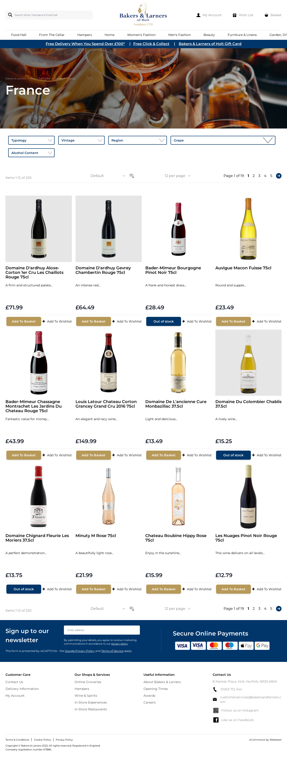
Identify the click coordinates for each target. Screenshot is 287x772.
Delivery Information (22, 689)
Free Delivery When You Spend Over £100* (85, 44)
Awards (149, 696)
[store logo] (144, 15)
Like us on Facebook (233, 720)
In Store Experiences (91, 702)
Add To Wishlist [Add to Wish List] (57, 321)
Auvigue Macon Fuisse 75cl (243, 268)
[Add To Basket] (23, 321)
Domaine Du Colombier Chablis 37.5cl (248, 404)
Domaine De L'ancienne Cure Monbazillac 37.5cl (175, 404)
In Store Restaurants (91, 709)
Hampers (82, 689)
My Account (15, 696)
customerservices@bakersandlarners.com (247, 699)
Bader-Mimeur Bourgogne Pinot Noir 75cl (173, 270)
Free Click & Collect (151, 44)
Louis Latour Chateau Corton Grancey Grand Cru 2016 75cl (106, 404)
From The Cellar (40, 78)
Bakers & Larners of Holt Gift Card (210, 44)
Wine (58, 78)
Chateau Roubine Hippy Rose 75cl (175, 538)
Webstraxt (275, 739)
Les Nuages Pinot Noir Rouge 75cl (246, 538)
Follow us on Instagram (236, 710)
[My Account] (209, 15)
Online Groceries (88, 682)
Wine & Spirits (86, 696)
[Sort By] (109, 176)
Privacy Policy (64, 739)
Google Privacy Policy (80, 651)
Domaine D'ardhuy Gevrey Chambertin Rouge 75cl (103, 270)
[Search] (9, 15)
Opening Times (156, 689)
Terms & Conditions (17, 739)
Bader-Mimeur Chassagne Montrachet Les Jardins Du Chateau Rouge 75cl (33, 406)
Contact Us (14, 682)
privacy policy (119, 643)
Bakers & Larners (15, 78)
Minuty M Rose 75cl (96, 535)
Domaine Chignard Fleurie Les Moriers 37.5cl (37, 538)
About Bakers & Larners (162, 682)
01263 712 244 (227, 689)
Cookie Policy (42, 739)
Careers (150, 702)
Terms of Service (112, 651)
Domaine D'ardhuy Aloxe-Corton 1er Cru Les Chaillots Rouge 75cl (34, 273)
